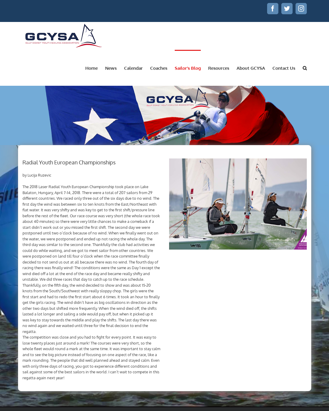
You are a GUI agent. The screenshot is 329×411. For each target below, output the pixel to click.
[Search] (305, 67)
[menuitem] (95, 67)
